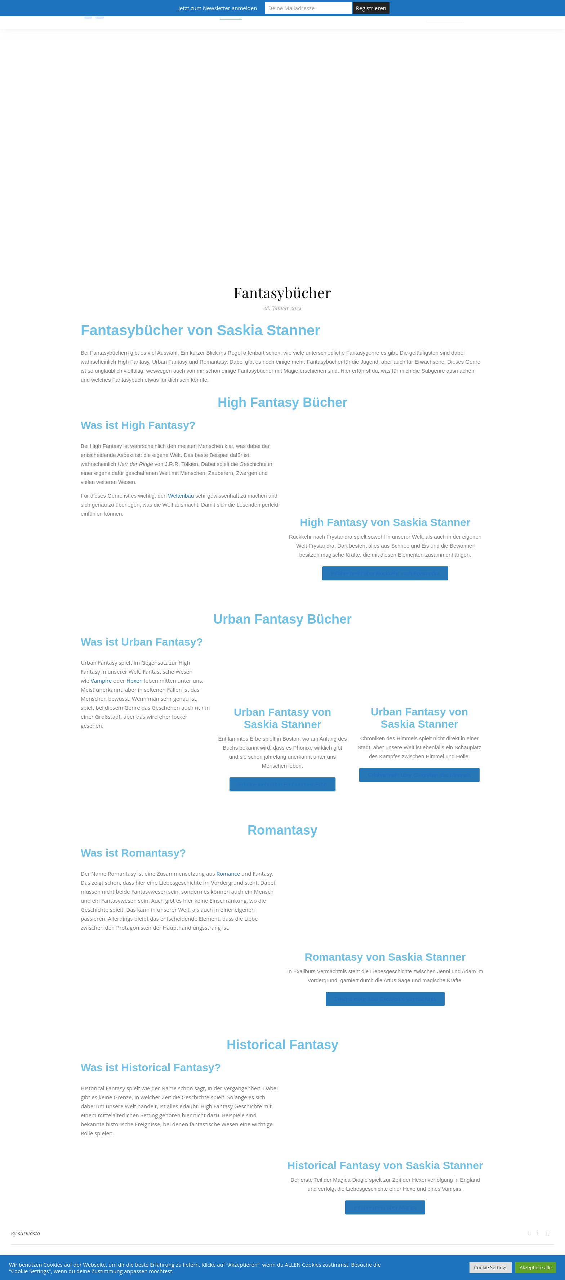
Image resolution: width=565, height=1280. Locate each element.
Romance (228, 873)
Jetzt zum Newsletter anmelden (217, 8)
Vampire (101, 680)
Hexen (134, 680)
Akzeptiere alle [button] (536, 1267)
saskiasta (29, 1233)
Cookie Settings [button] (490, 1267)
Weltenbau (181, 496)
